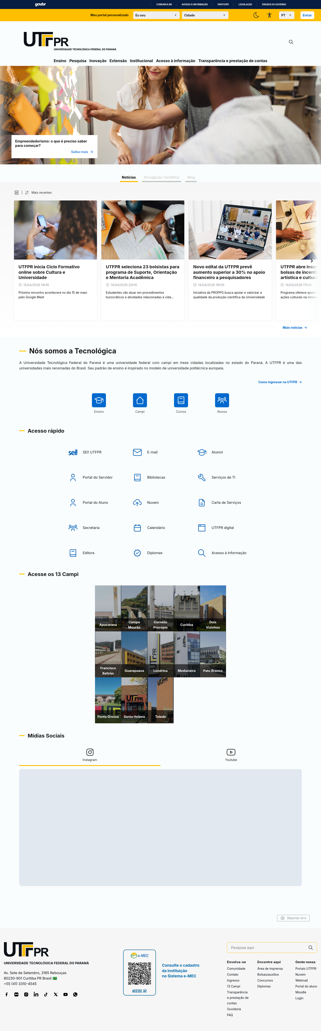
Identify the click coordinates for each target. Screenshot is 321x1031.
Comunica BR (164, 4)
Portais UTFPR (305, 968)
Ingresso (233, 980)
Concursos (265, 980)
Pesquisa (77, 60)
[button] (56, 192)
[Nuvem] (160, 519)
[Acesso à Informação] (225, 569)
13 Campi (233, 986)
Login (299, 998)
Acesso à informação (195, 4)
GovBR (40, 4)
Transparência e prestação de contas (232, 60)
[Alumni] (225, 469)
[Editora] (96, 569)
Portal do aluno (306, 986)
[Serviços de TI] (225, 494)
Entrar (307, 15)
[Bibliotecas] (160, 494)
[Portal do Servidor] (96, 494)
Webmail (301, 980)
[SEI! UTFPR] (96, 469)
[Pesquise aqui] (268, 947)
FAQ (230, 1015)
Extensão (118, 60)
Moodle (300, 992)
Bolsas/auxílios (268, 974)
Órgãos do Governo (274, 4)
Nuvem (300, 974)
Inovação (98, 60)
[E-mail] (160, 469)
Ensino (60, 60)
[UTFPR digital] (225, 544)
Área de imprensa (270, 968)
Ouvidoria (234, 1009)
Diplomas (264, 986)
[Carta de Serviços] (225, 519)
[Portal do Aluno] (96, 519)
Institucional (141, 60)
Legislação (245, 4)
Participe (223, 4)
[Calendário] (160, 544)
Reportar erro (251, 918)
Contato (232, 974)
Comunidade (236, 968)
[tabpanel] (160, 260)
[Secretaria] (96, 544)
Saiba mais (125, 152)
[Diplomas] (160, 569)
